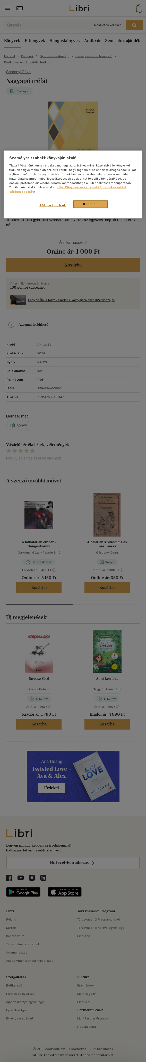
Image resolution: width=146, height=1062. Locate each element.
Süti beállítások (52, 205)
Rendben (90, 204)
